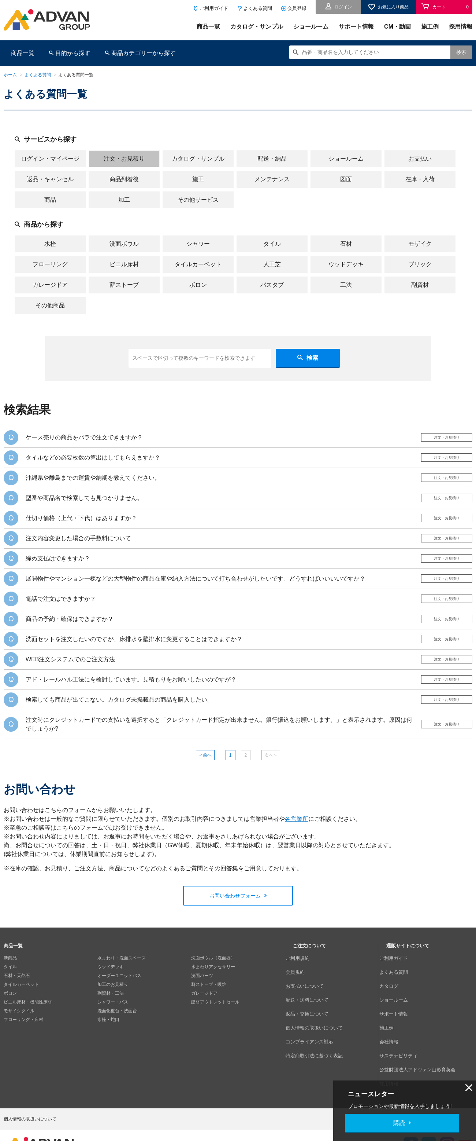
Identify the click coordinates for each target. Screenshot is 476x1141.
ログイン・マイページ (50, 159)
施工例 (430, 26)
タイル (272, 244)
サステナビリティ (403, 1045)
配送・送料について (312, 1010)
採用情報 (460, 26)
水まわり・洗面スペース (121, 983)
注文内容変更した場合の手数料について (78, 546)
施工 (198, 179)
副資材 (420, 285)
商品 (50, 200)
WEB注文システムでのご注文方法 (70, 676)
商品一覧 (208, 26)
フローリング (50, 264)
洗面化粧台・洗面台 (117, 1036)
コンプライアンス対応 (314, 1036)
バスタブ (272, 285)
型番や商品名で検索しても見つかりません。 (84, 503)
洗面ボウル (124, 244)
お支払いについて (310, 1001)
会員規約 (301, 992)
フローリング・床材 (23, 1045)
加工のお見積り (112, 1010)
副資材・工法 (110, 1018)
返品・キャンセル (50, 179)
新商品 (10, 983)
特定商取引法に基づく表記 (319, 1045)
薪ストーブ (124, 285)
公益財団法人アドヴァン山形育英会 (421, 1054)
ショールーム (310, 26)
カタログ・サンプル (256, 26)
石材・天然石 (17, 1001)
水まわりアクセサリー (213, 992)
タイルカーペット (198, 264)
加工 (124, 200)
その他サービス (198, 200)
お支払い (420, 159)
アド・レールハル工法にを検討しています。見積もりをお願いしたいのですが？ (131, 698)
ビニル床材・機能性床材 (28, 1027)
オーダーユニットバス (119, 1001)
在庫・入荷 (420, 179)
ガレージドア (50, 285)
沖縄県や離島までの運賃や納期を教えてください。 (93, 481)
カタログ (395, 1001)
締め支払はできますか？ (58, 568)
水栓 (50, 244)
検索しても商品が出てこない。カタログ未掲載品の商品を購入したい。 (119, 719)
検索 (461, 52)
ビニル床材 (124, 264)
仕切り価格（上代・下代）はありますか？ (81, 525)
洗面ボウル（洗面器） (213, 983)
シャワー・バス (112, 1027)
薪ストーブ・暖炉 (208, 1010)
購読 (399, 1123)
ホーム (10, 74)
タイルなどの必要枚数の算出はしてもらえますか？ (93, 460)
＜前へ (195, 778)
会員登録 (296, 8)
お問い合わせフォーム (235, 921)
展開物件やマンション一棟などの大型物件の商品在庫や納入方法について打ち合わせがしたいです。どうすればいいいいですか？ (195, 589)
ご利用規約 (304, 983)
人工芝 (272, 264)
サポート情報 (356, 26)
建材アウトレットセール (215, 1027)
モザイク (420, 244)
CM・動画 (397, 26)
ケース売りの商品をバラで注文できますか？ (84, 438)
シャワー (198, 244)
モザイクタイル (19, 1036)
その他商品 (50, 305)
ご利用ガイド (214, 8)
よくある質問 (257, 8)
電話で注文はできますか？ (61, 611)
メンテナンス (272, 179)
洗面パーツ (202, 1001)
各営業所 (296, 844)
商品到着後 (124, 179)
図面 (346, 179)
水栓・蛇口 (108, 1045)
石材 (346, 244)
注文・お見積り (124, 159)
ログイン (343, 7)
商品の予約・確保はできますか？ (70, 633)
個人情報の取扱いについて (319, 1027)
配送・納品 (272, 159)
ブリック (420, 264)
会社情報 (395, 1036)
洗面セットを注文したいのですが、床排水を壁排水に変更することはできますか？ (134, 654)
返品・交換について (312, 1018)
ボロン (198, 285)
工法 (346, 285)
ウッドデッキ (346, 264)
